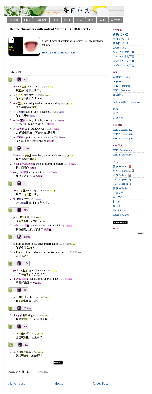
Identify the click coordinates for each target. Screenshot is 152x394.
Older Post (100, 383)
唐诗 (91, 20)
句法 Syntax (119, 81)
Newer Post (16, 383)
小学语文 (41, 20)
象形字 (117, 206)
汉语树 (14, 20)
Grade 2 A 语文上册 (123, 52)
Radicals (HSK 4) (122, 179)
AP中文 (115, 20)
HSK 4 (74, 52)
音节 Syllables (120, 188)
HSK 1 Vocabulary (122, 150)
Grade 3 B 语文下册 (123, 65)
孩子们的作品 (120, 34)
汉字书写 (118, 197)
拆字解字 (118, 201)
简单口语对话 (120, 43)
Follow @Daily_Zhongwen (127, 102)
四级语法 (118, 94)
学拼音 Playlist (121, 39)
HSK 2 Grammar (121, 90)
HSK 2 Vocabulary (122, 154)
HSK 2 (55, 52)
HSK (27, 19)
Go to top (58, 362)
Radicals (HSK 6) (122, 184)
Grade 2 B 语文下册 (123, 56)
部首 (55, 20)
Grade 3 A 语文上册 (123, 61)
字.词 (67, 20)
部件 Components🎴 (124, 170)
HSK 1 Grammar (121, 85)
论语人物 (118, 118)
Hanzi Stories (120, 210)
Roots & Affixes (121, 214)
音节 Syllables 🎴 (122, 166)
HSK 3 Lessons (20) (123, 138)
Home (58, 383)
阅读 (79, 20)
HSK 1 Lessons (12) (123, 129)
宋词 (102, 20)
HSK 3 (65, 52)
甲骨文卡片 (119, 192)
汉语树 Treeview (122, 77)
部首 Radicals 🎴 (122, 175)
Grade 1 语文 (120, 47)
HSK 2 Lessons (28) (123, 134)
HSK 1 (46, 52)
